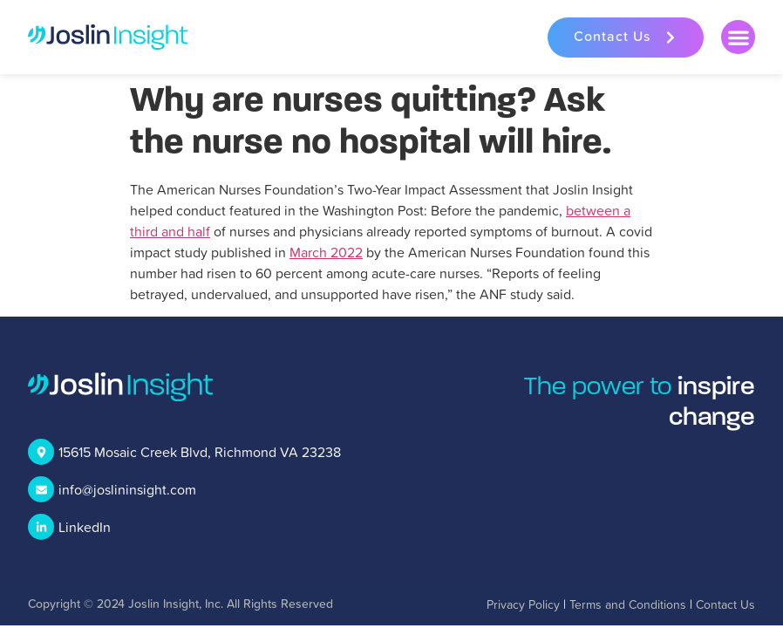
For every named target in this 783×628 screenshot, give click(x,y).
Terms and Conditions (627, 604)
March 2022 (326, 252)
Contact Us (725, 604)
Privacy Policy (523, 604)
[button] (738, 37)
